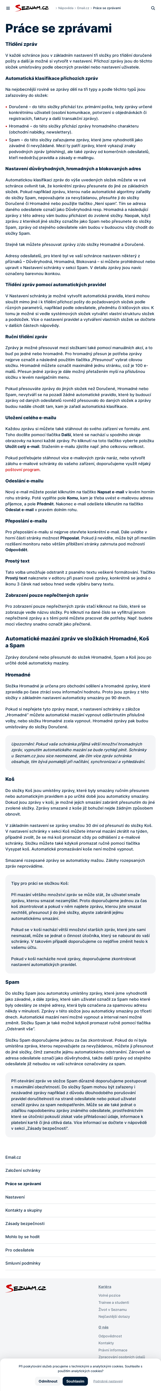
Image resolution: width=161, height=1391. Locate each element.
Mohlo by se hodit (22, 1237)
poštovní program (22, 469)
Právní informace (112, 1350)
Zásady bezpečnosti (24, 1223)
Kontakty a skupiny (23, 1210)
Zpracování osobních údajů (121, 1357)
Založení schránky (22, 1170)
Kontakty (106, 1343)
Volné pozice (109, 1296)
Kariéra (104, 1287)
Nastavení (15, 1197)
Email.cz (83, 8)
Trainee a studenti (113, 1303)
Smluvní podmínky (22, 1263)
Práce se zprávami (23, 1183)
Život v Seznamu (112, 1310)
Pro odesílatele (19, 1250)
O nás (103, 1327)
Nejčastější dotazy (114, 1317)
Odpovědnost (110, 1336)
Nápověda (65, 8)
